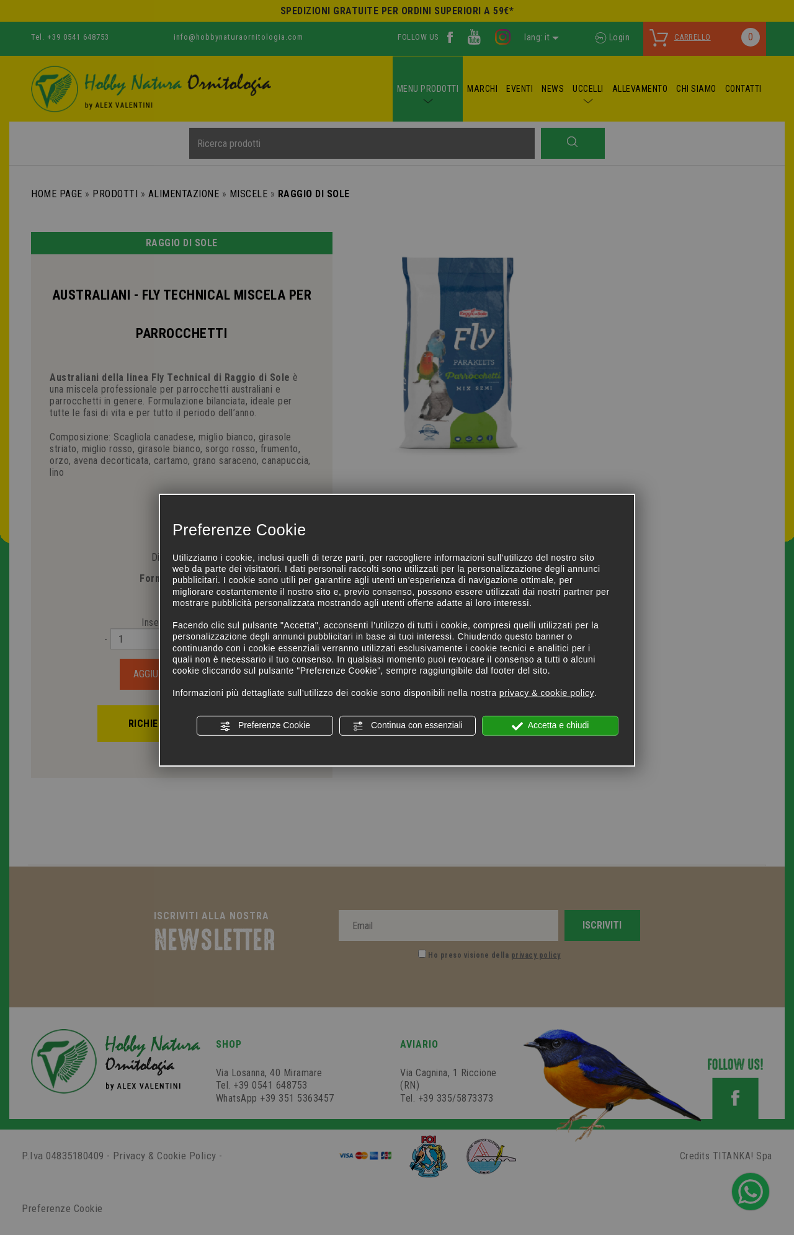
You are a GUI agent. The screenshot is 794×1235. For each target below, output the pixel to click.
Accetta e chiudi (550, 725)
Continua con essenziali (407, 725)
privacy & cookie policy (546, 693)
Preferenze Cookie (265, 725)
